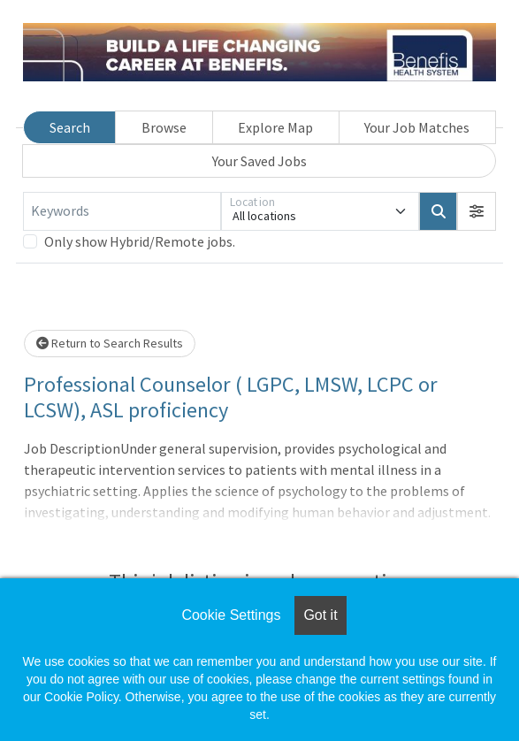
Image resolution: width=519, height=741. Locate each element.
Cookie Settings (230, 615)
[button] (476, 211)
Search (70, 127)
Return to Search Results (109, 343)
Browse (164, 127)
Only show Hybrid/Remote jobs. (139, 241)
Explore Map (275, 127)
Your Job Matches (416, 127)
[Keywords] (122, 211)
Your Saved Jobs (259, 161)
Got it (320, 615)
